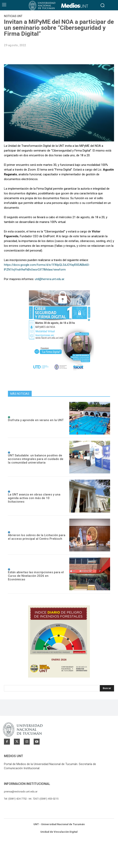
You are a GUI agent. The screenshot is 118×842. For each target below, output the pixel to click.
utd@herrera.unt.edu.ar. (50, 279)
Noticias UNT (13, 16)
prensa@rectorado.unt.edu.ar (20, 791)
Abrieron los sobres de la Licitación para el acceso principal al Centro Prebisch (36, 537)
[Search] (107, 688)
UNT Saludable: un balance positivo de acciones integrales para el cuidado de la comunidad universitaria (35, 459)
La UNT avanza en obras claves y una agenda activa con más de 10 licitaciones (34, 498)
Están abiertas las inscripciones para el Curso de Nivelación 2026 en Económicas (36, 575)
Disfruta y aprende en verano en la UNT (36, 420)
